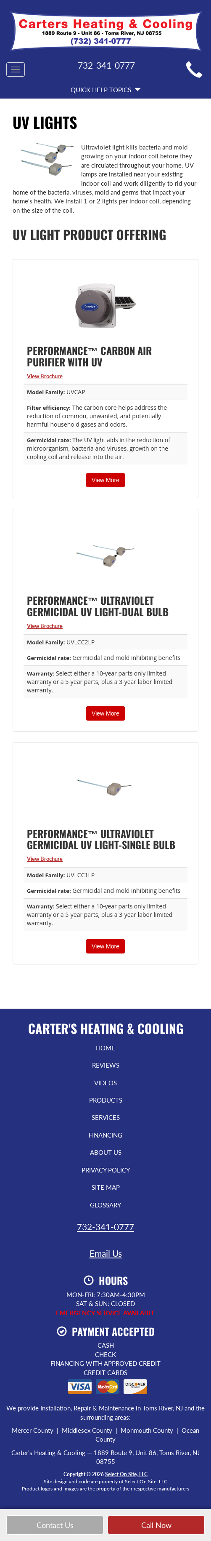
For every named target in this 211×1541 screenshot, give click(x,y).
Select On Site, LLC (126, 1474)
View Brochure (45, 376)
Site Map (106, 1187)
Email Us (106, 1253)
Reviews (105, 1065)
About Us (105, 1152)
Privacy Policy (106, 1170)
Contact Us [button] (55, 1525)
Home (105, 1048)
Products (105, 1100)
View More (105, 480)
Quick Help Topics (106, 89)
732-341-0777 (105, 1226)
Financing (105, 1135)
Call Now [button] (156, 1525)
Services (106, 1117)
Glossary (105, 1205)
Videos (105, 1083)
